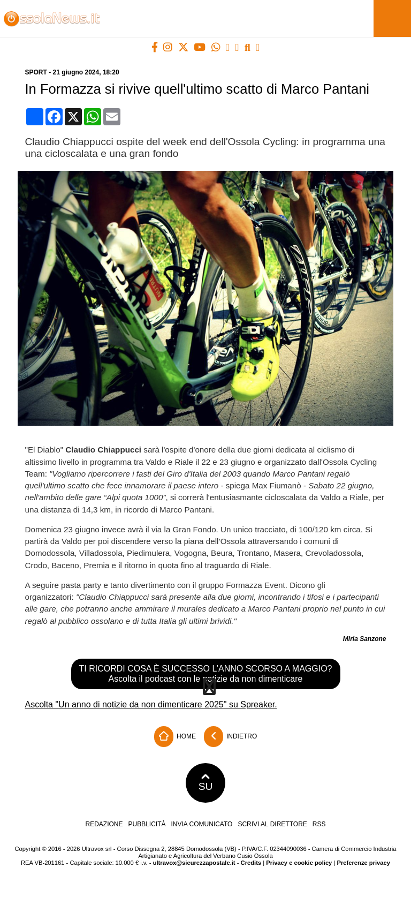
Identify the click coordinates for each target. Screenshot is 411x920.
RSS (319, 824)
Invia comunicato (202, 824)
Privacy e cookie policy (299, 862)
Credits (251, 862)
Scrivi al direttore (272, 824)
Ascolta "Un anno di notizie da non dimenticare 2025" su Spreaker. (151, 704)
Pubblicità (147, 824)
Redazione (104, 824)
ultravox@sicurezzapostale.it (194, 862)
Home (175, 736)
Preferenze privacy (363, 862)
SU (206, 783)
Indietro (230, 736)
